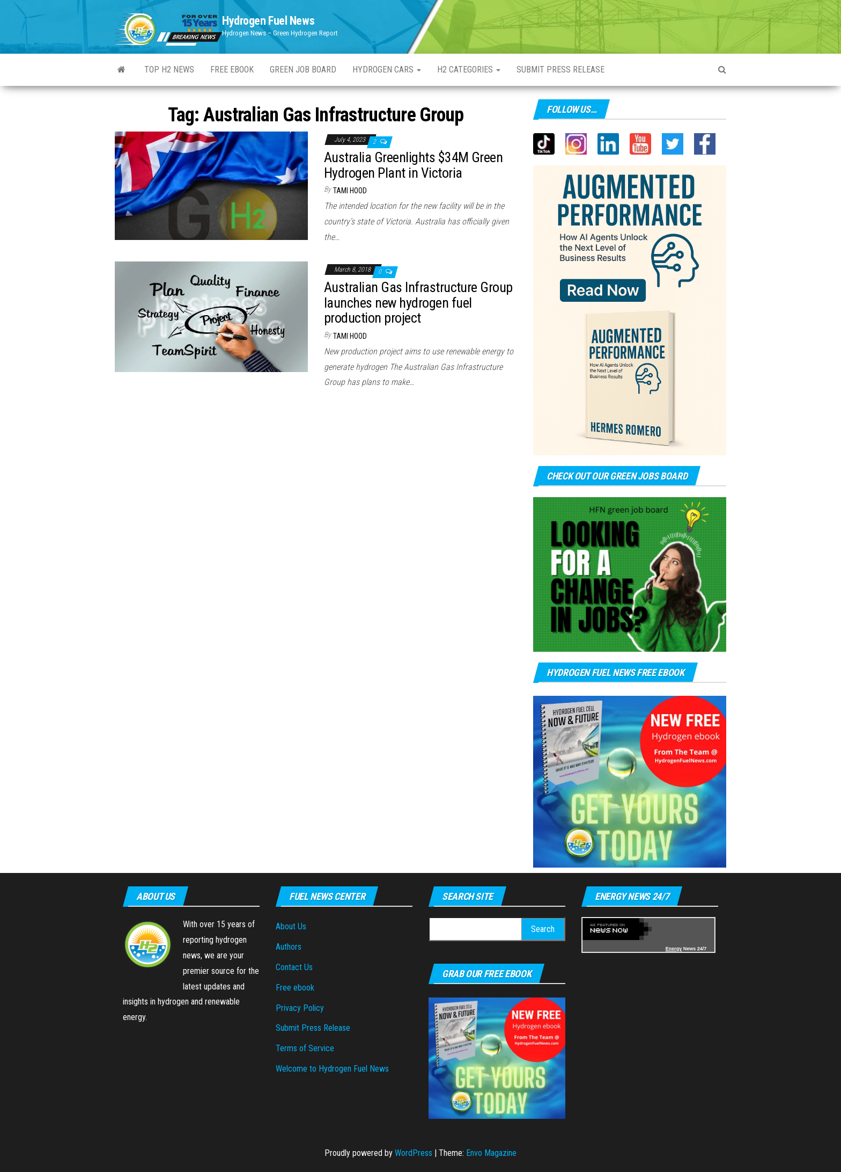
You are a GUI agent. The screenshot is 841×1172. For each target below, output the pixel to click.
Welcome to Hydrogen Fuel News (332, 1069)
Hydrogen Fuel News (268, 20)
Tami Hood (350, 190)
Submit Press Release (560, 69)
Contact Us (294, 967)
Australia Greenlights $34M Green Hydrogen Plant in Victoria (413, 165)
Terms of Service (305, 1048)
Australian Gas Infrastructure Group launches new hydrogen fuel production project (418, 302)
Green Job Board (303, 69)
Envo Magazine (491, 1153)
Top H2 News (169, 69)
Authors (288, 947)
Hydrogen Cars (386, 69)
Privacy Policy (300, 1008)
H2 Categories (468, 69)
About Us (291, 926)
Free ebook (232, 69)
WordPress (413, 1153)
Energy (674, 948)
